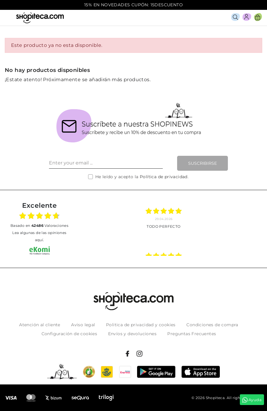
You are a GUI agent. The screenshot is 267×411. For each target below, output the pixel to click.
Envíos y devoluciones (132, 333)
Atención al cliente (39, 324)
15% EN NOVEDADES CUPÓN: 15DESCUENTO (133, 4)
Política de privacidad (164, 176)
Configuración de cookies (69, 333)
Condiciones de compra (212, 324)
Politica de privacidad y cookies (141, 324)
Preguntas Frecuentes (191, 333)
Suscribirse (202, 163)
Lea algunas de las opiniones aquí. (39, 236)
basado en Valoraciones (39, 225)
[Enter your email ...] (106, 163)
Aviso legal (83, 324)
